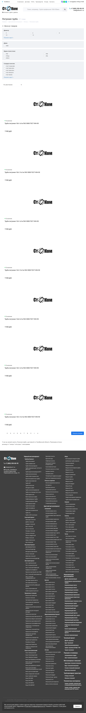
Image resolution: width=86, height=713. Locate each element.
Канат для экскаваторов (32, 671)
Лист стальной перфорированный (30, 577)
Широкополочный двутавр (32, 558)
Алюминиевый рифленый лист (54, 539)
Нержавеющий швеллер (72, 620)
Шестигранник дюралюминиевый (51, 646)
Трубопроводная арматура (72, 673)
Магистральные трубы (31, 496)
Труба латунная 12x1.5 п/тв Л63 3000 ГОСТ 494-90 (22, 270)
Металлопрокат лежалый (72, 660)
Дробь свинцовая (70, 520)
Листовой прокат (29, 560)
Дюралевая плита (50, 621)
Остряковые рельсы (51, 489)
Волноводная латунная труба (53, 652)
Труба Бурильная (30, 494)
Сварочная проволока (31, 644)
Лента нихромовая (70, 504)
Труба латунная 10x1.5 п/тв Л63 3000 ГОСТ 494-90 (22, 172)
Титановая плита (70, 546)
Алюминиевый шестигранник (53, 548)
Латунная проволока (51, 663)
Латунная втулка (50, 656)
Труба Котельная (30, 485)
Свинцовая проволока (71, 529)
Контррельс (49, 485)
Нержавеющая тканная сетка (73, 601)
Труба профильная (30, 463)
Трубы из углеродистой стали (33, 492)
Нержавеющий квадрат (71, 605)
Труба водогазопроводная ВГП (33, 471)
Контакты (51, 1)
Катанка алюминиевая (52, 554)
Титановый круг (70, 562)
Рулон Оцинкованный (31, 588)
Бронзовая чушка (50, 598)
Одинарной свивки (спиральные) (50, 463)
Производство (39, 1)
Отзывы (46, 1)
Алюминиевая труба (51, 521)
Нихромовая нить (70, 506)
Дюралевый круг (50, 630)
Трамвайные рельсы (51, 498)
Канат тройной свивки (31, 676)
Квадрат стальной (30, 524)
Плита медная (69, 495)
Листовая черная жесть (32, 580)
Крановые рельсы (50, 487)
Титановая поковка (70, 549)
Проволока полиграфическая (33, 623)
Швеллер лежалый (70, 670)
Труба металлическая (31, 474)
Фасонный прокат (30, 544)
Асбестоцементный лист (32, 590)
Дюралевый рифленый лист (53, 637)
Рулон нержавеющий (71, 628)
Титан (66, 534)
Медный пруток (70, 490)
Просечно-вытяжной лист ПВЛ (33, 572)
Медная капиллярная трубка (73, 467)
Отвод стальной (69, 675)
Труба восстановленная (32, 510)
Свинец (67, 515)
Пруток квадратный (31, 535)
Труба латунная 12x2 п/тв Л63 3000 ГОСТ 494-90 (22, 319)
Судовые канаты (50, 471)
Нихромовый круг (70, 513)
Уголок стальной (30, 553)
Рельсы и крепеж (50, 480)
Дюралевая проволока (51, 625)
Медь (66, 456)
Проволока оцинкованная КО (33, 621)
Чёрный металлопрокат (31, 456)
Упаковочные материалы (72, 681)
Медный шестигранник (72, 492)
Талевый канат (49, 473)
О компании (20, 1)
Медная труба (69, 476)
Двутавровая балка (30, 547)
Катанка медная (70, 463)
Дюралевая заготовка (51, 616)
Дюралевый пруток (51, 634)
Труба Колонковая (30, 506)
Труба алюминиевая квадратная (51, 567)
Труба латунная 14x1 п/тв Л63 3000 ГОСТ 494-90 (22, 368)
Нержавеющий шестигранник (73, 622)
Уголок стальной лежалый (72, 668)
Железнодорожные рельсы (53, 482)
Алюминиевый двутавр (52, 528)
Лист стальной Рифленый (32, 567)
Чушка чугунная (69, 650)
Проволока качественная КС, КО (34, 616)
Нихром (67, 502)
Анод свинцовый (70, 518)
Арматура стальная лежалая (73, 663)
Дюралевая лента (50, 618)
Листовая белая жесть (31, 582)
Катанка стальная (30, 597)
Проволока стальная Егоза (32, 629)
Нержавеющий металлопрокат (69, 575)
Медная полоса (70, 472)
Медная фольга (69, 479)
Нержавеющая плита (71, 587)
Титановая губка (70, 544)
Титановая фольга (70, 555)
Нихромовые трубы (70, 511)
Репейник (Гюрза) (30, 642)
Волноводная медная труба (73, 458)
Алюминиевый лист (51, 535)
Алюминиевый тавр (51, 542)
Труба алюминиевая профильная (51, 571)
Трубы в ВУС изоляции (31, 515)
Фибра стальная (30, 537)
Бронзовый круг (50, 605)
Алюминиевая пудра (70, 655)
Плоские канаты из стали (52, 469)
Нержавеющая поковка (71, 590)
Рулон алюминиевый (51, 557)
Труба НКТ (28, 483)
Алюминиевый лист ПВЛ (52, 537)
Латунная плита (50, 661)
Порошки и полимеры (71, 653)
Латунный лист (50, 679)
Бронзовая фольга (50, 596)
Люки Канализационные (72, 645)
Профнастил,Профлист (31, 569)
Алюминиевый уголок (51, 544)
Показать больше (78, 433)
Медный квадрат (70, 483)
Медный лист (69, 488)
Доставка (27, 1)
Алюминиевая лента (51, 511)
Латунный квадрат (50, 674)
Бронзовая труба (50, 593)
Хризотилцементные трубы (33, 478)
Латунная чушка (50, 672)
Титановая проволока (71, 551)
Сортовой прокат (29, 517)
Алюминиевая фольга (51, 523)
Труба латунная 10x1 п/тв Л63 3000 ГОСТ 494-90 (22, 123)
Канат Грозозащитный (31, 655)
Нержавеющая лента (71, 585)
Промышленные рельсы (52, 492)
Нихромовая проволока (72, 508)
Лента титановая (70, 538)
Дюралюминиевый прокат (52, 614)
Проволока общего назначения (34, 618)
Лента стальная (30, 528)
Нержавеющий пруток (71, 613)
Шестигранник (29, 542)
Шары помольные (30, 540)
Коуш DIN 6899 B (30, 682)
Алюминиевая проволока (52, 519)
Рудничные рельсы (51, 496)
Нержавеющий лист (70, 610)
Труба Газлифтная (30, 508)
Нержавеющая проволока (72, 594)
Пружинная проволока (31, 639)
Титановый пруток (70, 567)
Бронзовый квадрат (51, 602)
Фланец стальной (70, 678)
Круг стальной (29, 526)
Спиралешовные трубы (32, 501)
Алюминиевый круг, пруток (53, 532)
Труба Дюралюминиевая (52, 639)
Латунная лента (50, 659)
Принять (77, 706)
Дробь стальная (30, 522)
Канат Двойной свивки (31, 657)
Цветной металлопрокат (52, 506)
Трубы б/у (28, 512)
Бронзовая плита (50, 587)
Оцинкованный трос (51, 466)
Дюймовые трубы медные (72, 461)
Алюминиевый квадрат (52, 530)
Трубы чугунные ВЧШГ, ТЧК (72, 647)
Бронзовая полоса (50, 589)
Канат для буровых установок (33, 659)
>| (37, 433)
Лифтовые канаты (50, 461)
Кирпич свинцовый (71, 522)
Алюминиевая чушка (51, 526)
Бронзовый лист (50, 607)
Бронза (47, 580)
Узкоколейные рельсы (51, 501)
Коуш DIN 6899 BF (30, 685)
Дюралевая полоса (51, 623)
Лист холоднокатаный (31, 565)
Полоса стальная (30, 533)
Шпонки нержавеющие (71, 635)
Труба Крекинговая (30, 503)
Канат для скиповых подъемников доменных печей (34, 668)
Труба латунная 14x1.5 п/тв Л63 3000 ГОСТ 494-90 (22, 417)
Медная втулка (69, 465)
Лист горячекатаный (31, 563)
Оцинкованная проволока (32, 602)
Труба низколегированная (32, 490)
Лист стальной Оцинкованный (34, 574)
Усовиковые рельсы (51, 503)
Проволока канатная (31, 614)
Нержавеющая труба (71, 603)
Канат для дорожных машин (33, 665)
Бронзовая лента (50, 584)
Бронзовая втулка (50, 582)
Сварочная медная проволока (73, 497)
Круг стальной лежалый (71, 665)
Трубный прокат (29, 459)
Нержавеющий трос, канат (72, 615)
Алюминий (48, 508)
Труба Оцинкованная (31, 481)
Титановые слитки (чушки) (72, 558)
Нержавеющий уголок (71, 617)
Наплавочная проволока (32, 600)
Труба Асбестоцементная (32, 476)
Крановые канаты (50, 456)
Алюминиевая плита (51, 513)
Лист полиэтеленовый (71, 657)
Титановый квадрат (71, 560)
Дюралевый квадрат (51, 628)
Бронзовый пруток (50, 609)
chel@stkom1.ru (78, 10)
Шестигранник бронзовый (52, 612)
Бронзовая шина (50, 600)
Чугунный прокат (69, 638)
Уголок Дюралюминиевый (52, 641)
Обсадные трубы (30, 487)
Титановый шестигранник (72, 569)
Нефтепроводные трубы (32, 499)
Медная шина (69, 481)
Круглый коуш (49, 458)
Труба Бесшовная (30, 461)
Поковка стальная (30, 531)
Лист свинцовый (70, 524)
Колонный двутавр (30, 549)
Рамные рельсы (50, 494)
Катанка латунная (50, 654)
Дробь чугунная (69, 640)
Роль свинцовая (70, 527)
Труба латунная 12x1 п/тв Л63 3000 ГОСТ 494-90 (22, 221)
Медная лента (69, 470)
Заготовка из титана (71, 536)
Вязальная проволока (31, 595)
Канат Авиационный (31, 652)
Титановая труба (70, 553)
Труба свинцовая (70, 531)
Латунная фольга (50, 670)
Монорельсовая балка (31, 551)
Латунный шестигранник (52, 681)
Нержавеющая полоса (71, 592)
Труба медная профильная (72, 499)
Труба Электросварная (31, 465)
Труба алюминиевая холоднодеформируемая (52, 574)
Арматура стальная (31, 519)
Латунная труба (50, 668)
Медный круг (69, 486)
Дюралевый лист (50, 632)
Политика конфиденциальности (35, 706)
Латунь (47, 650)
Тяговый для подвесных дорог (53, 476)
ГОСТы (32, 1)
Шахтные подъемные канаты (53, 478)
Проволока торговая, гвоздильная (31, 634)
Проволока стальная (30, 593)
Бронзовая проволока (51, 591)
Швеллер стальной (30, 556)
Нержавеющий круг (70, 608)
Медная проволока (70, 474)
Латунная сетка (50, 665)
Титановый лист (70, 565)
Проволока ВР (29, 604)
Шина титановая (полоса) (72, 571)
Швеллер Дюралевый (51, 643)
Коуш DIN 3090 (29, 678)
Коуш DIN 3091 (29, 680)
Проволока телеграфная (32, 631)
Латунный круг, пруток (51, 677)
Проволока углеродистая (32, 637)
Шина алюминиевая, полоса (53, 577)
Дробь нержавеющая (71, 579)
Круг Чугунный (69, 643)
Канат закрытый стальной (32, 673)
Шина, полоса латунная (52, 684)
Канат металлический (31, 650)
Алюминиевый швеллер (52, 546)
